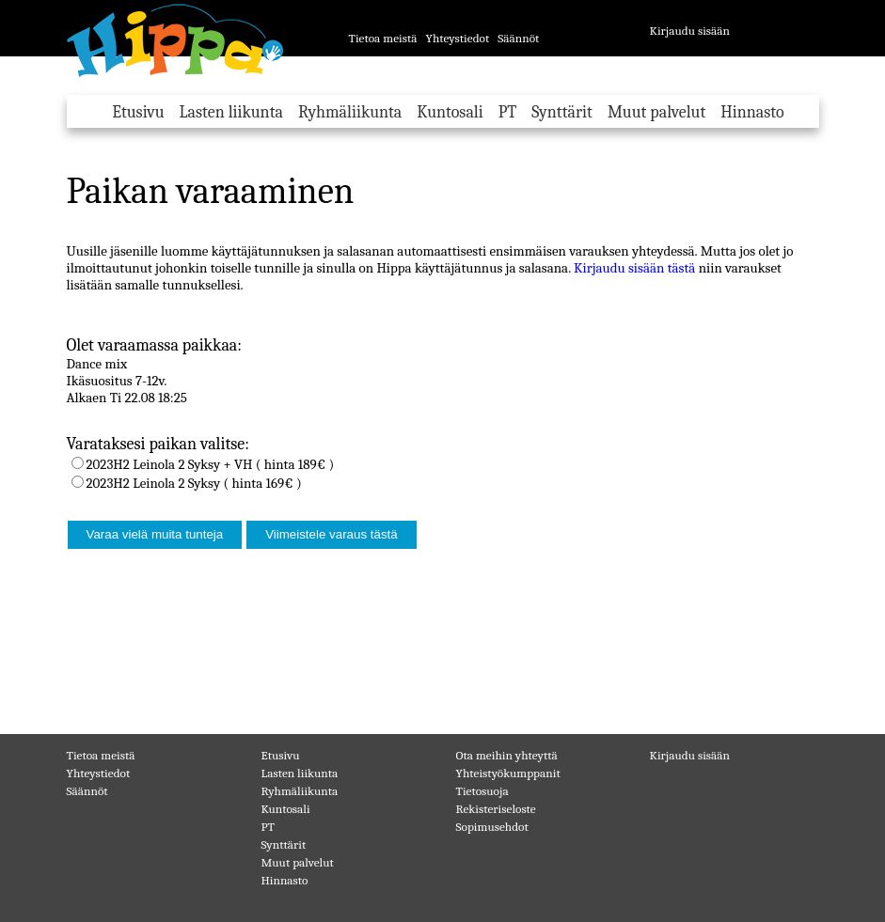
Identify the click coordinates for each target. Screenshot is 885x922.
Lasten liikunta (231, 112)
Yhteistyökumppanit (508, 773)
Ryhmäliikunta (350, 112)
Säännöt (518, 38)
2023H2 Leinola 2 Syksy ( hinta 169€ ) (194, 483)
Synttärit (562, 112)
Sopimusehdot (492, 827)
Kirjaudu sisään (690, 30)
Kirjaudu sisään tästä (634, 267)
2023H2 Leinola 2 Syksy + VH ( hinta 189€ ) (211, 464)
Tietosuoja (482, 791)
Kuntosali (449, 112)
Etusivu (138, 112)
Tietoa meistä (383, 38)
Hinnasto (751, 112)
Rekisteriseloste (496, 809)
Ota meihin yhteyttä (507, 755)
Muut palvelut (656, 112)
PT (507, 112)
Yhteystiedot (457, 38)
